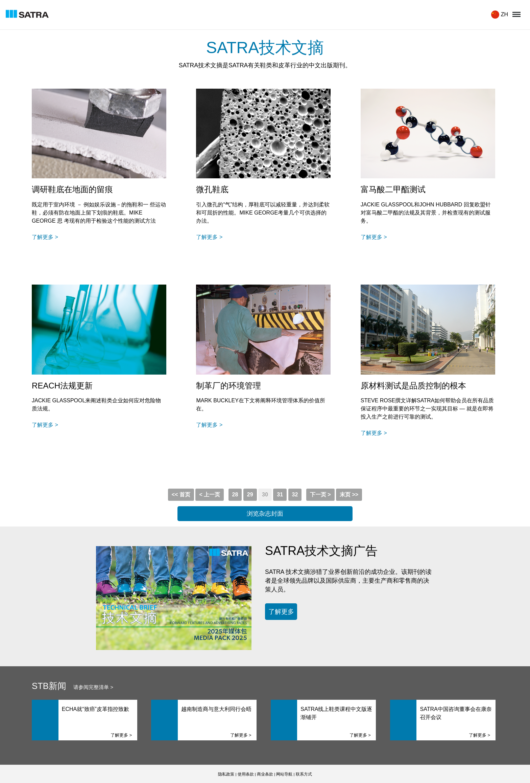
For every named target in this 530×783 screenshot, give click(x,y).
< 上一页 (209, 494)
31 (280, 494)
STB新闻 (49, 686)
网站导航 (284, 774)
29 (250, 494)
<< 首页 (181, 494)
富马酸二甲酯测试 (393, 189)
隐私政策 (226, 774)
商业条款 (265, 774)
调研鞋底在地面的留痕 (72, 189)
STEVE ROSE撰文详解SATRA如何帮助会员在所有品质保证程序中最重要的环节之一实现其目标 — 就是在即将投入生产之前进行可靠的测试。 (427, 409)
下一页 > (320, 494)
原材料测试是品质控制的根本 (413, 385)
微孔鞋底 (212, 189)
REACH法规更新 (62, 385)
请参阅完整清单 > (93, 687)
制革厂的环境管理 (228, 385)
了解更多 (281, 611)
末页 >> (349, 494)
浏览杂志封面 (265, 513)
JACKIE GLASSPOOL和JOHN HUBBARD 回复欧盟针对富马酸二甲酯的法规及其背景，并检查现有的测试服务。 (426, 213)
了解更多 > (45, 237)
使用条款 (246, 774)
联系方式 (304, 774)
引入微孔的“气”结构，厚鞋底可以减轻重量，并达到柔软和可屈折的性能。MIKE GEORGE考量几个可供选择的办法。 (263, 213)
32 (295, 494)
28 (235, 494)
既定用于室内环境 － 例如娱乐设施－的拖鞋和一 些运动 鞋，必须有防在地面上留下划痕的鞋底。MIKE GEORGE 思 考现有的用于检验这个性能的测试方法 (99, 213)
